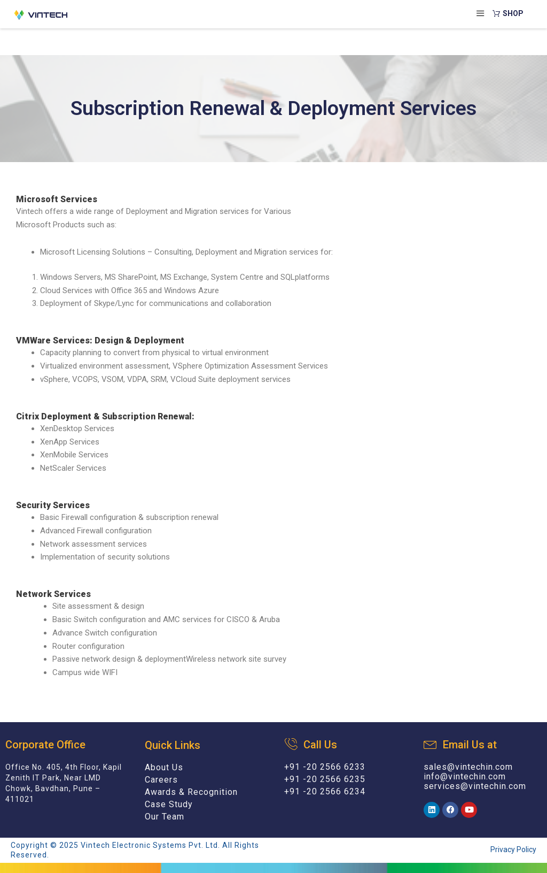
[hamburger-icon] (480, 12)
